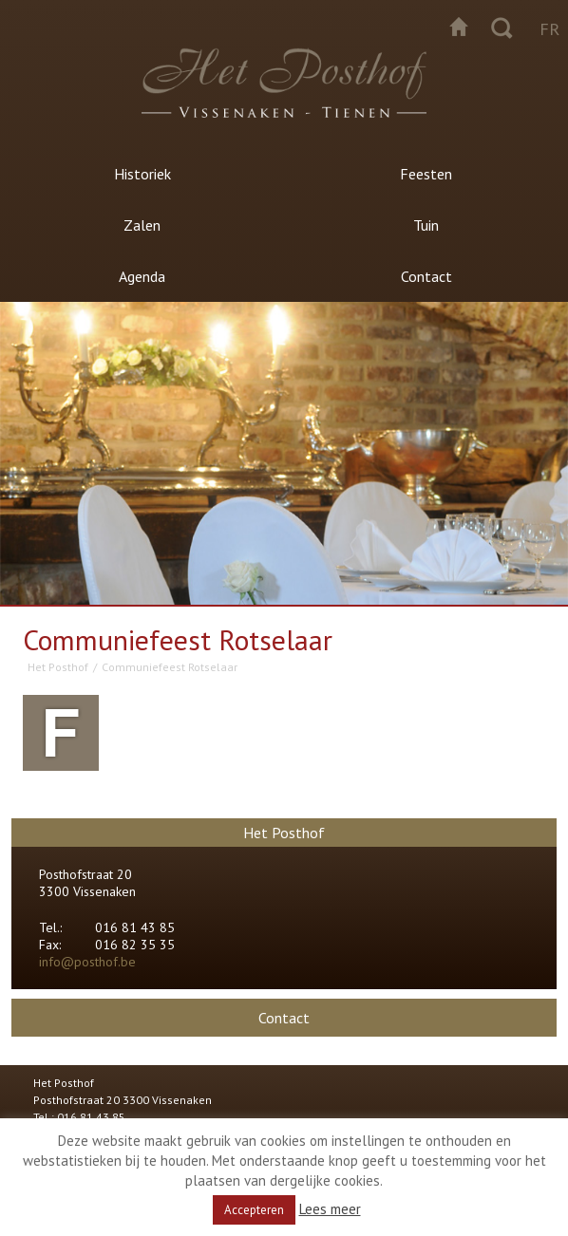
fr (549, 29)
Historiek (142, 173)
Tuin (426, 224)
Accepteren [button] (254, 1210)
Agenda (142, 276)
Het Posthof (58, 667)
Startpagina (459, 27)
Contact (426, 276)
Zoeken (502, 27)
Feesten (426, 173)
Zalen (142, 224)
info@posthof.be (87, 961)
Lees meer (330, 1209)
